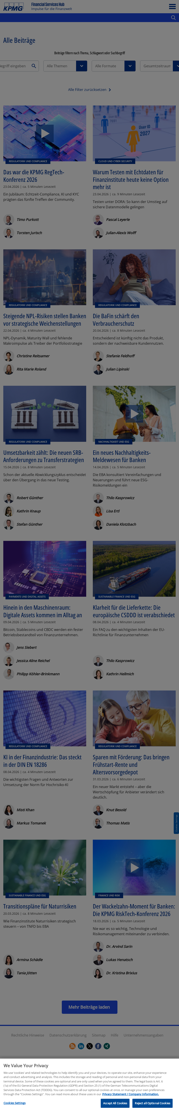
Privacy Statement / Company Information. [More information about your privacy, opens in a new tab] (130, 1101)
